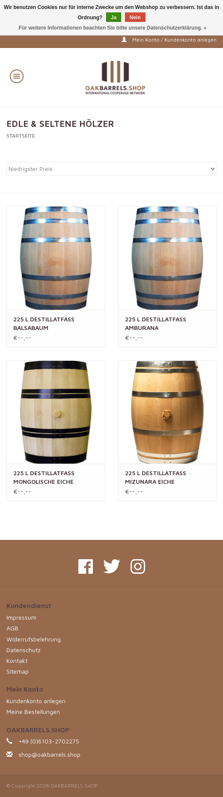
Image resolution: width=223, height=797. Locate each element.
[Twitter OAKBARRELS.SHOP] (111, 566)
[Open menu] (16, 75)
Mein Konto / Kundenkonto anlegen (169, 39)
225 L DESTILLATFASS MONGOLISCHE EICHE (43, 477)
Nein (135, 18)
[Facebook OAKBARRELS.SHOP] (85, 566)
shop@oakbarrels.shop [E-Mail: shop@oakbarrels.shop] (49, 754)
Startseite (20, 135)
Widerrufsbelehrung (33, 639)
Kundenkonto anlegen (35, 700)
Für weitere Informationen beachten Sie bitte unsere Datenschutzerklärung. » (113, 28)
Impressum (21, 617)
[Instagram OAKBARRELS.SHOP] (138, 566)
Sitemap (17, 671)
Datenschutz (23, 649)
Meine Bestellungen (33, 711)
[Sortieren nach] (111, 169)
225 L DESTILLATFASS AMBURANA (155, 323)
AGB (12, 628)
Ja (113, 18)
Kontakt (16, 660)
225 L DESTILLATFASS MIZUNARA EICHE (155, 477)
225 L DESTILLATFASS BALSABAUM (43, 323)
